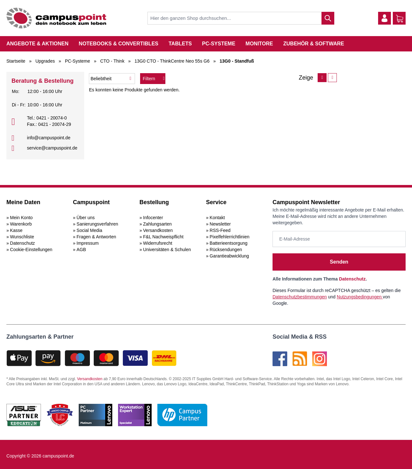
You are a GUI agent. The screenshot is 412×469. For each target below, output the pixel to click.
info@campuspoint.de (48, 137)
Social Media (89, 230)
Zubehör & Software (313, 43)
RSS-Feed (220, 230)
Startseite (15, 61)
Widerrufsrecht (157, 243)
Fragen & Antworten (96, 236)
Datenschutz (22, 243)
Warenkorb (21, 224)
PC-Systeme (218, 43)
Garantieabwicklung (229, 255)
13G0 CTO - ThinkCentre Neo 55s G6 (171, 61)
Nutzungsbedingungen (360, 296)
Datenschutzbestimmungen (300, 296)
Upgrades (45, 61)
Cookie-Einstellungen (31, 249)
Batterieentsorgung (228, 243)
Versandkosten (158, 230)
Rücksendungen (226, 249)
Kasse (16, 230)
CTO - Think (112, 61)
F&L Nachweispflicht (163, 236)
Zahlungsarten (157, 224)
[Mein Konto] (384, 18)
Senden (339, 262)
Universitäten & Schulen (167, 249)
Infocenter (153, 217)
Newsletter (220, 224)
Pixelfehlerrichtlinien (230, 236)
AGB (81, 249)
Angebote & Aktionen (37, 43)
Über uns (85, 217)
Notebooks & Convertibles (118, 43)
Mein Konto (21, 217)
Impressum (87, 243)
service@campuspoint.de (52, 147)
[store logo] (56, 18)
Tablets (180, 43)
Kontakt (217, 217)
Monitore (259, 43)
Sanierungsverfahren (97, 224)
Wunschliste (22, 236)
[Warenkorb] (399, 18)
